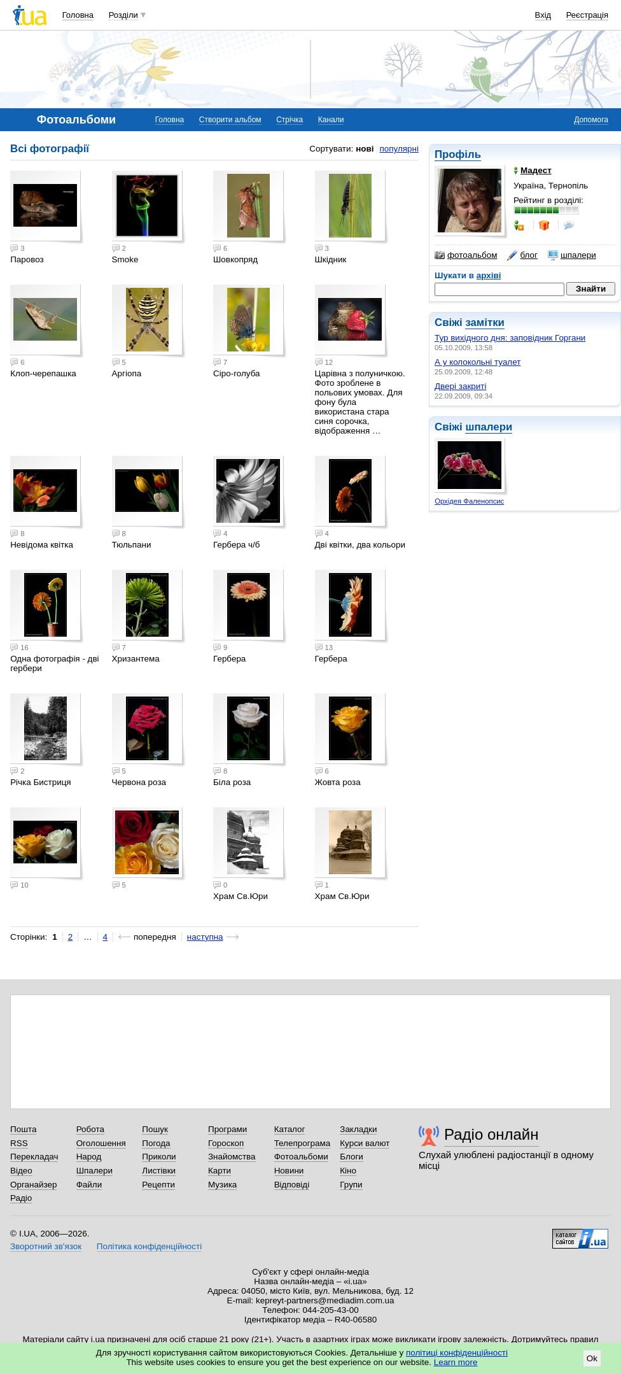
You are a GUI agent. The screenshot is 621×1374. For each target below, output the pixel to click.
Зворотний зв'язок (45, 1246)
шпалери (572, 255)
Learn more (456, 1362)
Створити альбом (230, 119)
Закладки (358, 1129)
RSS (19, 1143)
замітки (485, 322)
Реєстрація (587, 15)
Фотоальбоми (301, 1156)
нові (364, 148)
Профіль (458, 154)
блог (522, 255)
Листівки (159, 1170)
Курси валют (364, 1143)
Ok (592, 1358)
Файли (89, 1184)
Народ (89, 1156)
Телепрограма (302, 1143)
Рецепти (158, 1184)
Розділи (123, 15)
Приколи (159, 1156)
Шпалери (94, 1170)
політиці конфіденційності (457, 1352)
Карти (219, 1170)
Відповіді (292, 1184)
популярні (399, 148)
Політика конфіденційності (149, 1246)
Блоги (351, 1156)
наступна (205, 937)
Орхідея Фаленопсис (469, 501)
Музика (222, 1184)
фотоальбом (466, 255)
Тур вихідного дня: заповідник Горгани (510, 338)
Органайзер (33, 1184)
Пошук (155, 1129)
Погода (156, 1143)
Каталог (289, 1129)
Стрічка (289, 119)
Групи (351, 1184)
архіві (489, 275)
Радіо (21, 1198)
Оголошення (101, 1143)
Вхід (543, 15)
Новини (289, 1170)
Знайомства (232, 1156)
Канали (331, 119)
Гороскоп (226, 1143)
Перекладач (34, 1156)
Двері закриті (460, 386)
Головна (78, 15)
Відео (21, 1170)
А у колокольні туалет (477, 362)
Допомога (591, 119)
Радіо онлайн (491, 1134)
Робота (90, 1129)
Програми (227, 1129)
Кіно (348, 1170)
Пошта (23, 1129)
